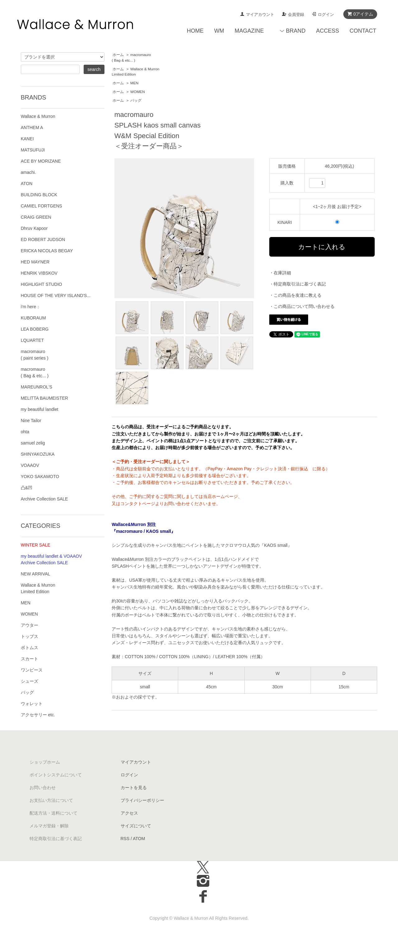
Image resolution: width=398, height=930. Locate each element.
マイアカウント (260, 14)
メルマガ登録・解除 (49, 825)
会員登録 (296, 14)
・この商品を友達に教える (295, 295)
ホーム (118, 55)
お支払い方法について (51, 800)
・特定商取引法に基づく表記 (297, 283)
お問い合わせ (43, 787)
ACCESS (327, 31)
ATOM (139, 838)
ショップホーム (45, 762)
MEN (134, 83)
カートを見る (134, 787)
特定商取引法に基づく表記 (56, 838)
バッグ (135, 100)
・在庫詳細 (280, 272)
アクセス (129, 813)
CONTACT (362, 31)
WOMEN (137, 92)
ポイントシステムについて (56, 774)
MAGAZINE (249, 31)
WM (219, 31)
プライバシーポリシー (142, 800)
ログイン (326, 14)
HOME (195, 31)
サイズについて (136, 825)
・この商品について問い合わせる (302, 306)
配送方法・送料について (53, 813)
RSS (125, 838)
